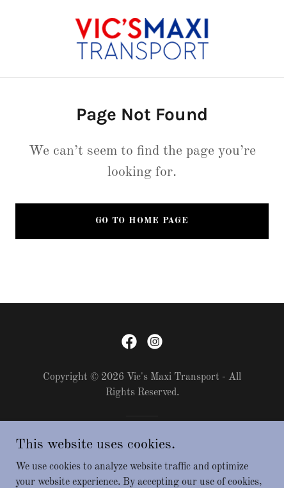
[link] (142, 38)
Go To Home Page (142, 220)
